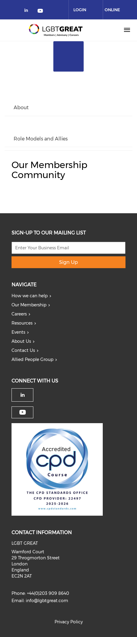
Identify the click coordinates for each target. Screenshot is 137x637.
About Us (21, 341)
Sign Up (68, 262)
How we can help (30, 295)
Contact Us (23, 350)
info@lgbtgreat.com (47, 600)
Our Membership (29, 305)
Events (18, 332)
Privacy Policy (69, 622)
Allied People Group (32, 359)
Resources (22, 323)
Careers (19, 314)
